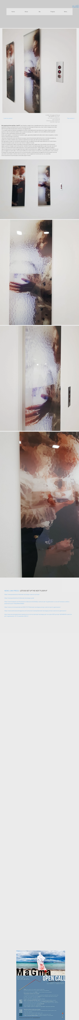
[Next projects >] (71, 118)
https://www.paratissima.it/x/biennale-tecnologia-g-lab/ (19, 598)
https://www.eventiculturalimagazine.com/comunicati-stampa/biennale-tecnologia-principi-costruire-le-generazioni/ (35, 611)
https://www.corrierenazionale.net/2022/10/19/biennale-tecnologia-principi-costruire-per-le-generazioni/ (32, 607)
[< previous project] (8, 118)
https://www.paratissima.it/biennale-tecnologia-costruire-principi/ (22, 594)
